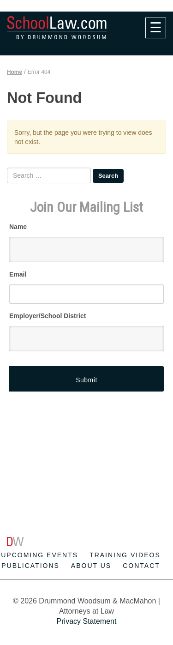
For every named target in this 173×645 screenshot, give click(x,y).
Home (14, 72)
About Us (91, 565)
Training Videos (125, 555)
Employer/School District (47, 315)
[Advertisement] (90, 434)
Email (17, 274)
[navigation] (155, 28)
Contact (141, 565)
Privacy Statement (87, 621)
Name (18, 226)
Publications (30, 565)
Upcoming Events (39, 555)
